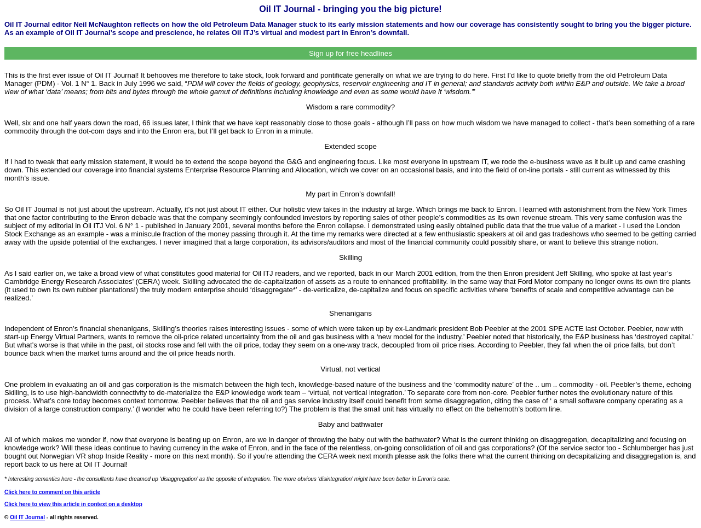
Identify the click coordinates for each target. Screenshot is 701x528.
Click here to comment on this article (52, 492)
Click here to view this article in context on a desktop (73, 504)
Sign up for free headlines (350, 53)
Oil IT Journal (27, 517)
